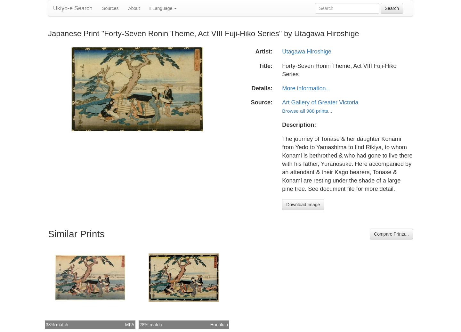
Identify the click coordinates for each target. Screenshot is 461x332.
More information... (306, 88)
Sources (110, 8)
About (134, 8)
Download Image (303, 204)
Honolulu (219, 324)
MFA (129, 324)
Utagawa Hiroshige (306, 51)
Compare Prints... (391, 234)
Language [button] (163, 8)
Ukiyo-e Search (73, 8)
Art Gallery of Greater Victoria (320, 102)
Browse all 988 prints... (307, 111)
